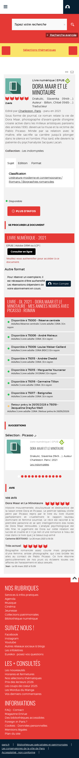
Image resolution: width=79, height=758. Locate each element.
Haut (74, 578)
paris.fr (5, 744)
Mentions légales (16, 729)
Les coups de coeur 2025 (21, 686)
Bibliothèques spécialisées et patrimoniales (42, 744)
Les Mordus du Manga (19, 690)
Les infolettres (14, 650)
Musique (10, 602)
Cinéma (10, 606)
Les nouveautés (15, 670)
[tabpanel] (39, 178)
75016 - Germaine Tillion (43, 381)
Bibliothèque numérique (21, 618)
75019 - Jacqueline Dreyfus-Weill (34, 406)
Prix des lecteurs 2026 (19, 682)
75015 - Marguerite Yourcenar (47, 370)
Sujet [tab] (10, 163)
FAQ (8, 710)
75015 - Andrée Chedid (42, 358)
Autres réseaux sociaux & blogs (25, 646)
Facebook (11, 634)
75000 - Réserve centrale (44, 320)
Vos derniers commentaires (23, 694)
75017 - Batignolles (40, 393)
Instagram (12, 638)
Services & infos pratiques (21, 594)
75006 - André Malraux (42, 335)
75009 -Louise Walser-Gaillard (47, 346)
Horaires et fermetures (19, 674)
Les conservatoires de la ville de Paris (23, 748)
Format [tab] (36, 163)
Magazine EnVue (16, 714)
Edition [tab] (23, 163)
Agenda (10, 598)
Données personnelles (32, 725)
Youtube (10, 642)
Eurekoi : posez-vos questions (24, 654)
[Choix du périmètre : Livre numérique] (6, 24)
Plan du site (12, 733)
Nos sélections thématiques (23, 678)
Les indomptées (33, 151)
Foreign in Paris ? (16, 721)
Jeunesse (11, 610)
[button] (71, 7)
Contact (18, 710)
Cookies (10, 725)
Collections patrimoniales (22, 614)
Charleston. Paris (29, 111)
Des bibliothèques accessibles (24, 717)
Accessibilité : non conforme (18, 752)
